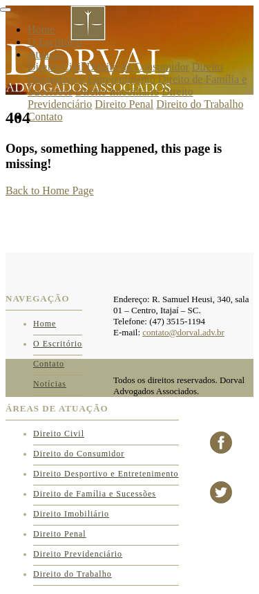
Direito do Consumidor (137, 67)
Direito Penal (124, 104)
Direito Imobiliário (117, 92)
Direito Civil (56, 67)
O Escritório (55, 42)
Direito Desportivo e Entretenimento (125, 73)
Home (41, 29)
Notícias (49, 384)
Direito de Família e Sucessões (94, 494)
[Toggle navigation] (5, 10)
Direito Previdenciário (77, 554)
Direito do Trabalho (199, 104)
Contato (45, 116)
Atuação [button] (46, 54)
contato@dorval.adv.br (183, 332)
